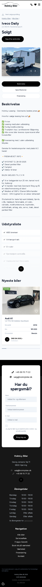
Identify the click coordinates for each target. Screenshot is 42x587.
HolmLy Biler (6, 18)
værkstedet (28, 521)
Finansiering (21, 96)
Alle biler (15, 18)
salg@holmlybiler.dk (21, 378)
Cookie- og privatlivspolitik (21, 580)
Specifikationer (21, 90)
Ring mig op (21, 438)
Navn (7, 396)
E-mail (7, 417)
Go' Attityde (21, 582)
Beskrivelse (21, 84)
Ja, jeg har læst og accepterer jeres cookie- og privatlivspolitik (21, 431)
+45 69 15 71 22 (21, 373)
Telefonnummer (10, 406)
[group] (21, 61)
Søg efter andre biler (12, 39)
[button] (31, 70)
